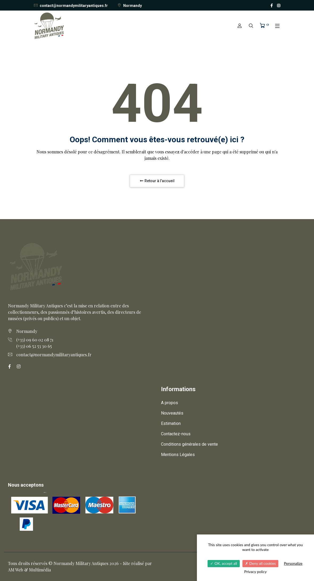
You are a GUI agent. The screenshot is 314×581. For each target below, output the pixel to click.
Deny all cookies (260, 563)
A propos (169, 402)
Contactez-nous (176, 433)
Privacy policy (255, 571)
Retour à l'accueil (157, 181)
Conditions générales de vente (189, 444)
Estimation (171, 423)
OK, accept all (223, 563)
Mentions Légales (178, 454)
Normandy (129, 5)
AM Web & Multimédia (29, 569)
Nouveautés (172, 413)
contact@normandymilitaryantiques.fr (70, 5)
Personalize (293, 563)
